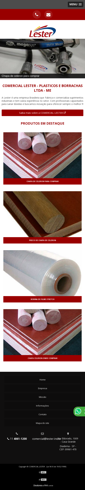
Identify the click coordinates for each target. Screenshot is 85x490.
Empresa (42, 388)
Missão (42, 396)
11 (17, 439)
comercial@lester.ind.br (46, 439)
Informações (42, 405)
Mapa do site (42, 423)
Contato (43, 414)
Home (43, 379)
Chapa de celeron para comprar (43, 181)
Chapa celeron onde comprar (42, 358)
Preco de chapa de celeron (42, 240)
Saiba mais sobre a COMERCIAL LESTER (42, 112)
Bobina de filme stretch (42, 299)
